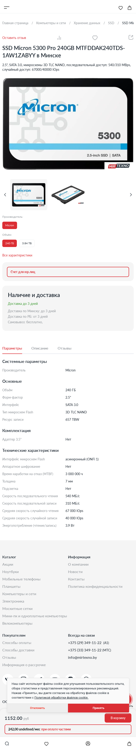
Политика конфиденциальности (95, 586)
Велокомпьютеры (17, 623)
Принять (98, 708)
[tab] (16, 348)
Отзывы (9, 657)
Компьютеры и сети (19, 593)
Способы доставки (18, 650)
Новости (75, 571)
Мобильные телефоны (21, 579)
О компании (78, 564)
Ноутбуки (10, 571)
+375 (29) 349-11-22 (85, 642)
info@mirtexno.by (82, 657)
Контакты (76, 579)
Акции (7, 564)
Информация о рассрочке (24, 664)
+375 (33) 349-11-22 (85, 650)
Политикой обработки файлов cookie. (61, 697)
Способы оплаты (16, 642)
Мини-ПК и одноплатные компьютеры (34, 616)
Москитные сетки (17, 608)
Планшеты (11, 586)
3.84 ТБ (27, 243)
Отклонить (37, 708)
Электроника (13, 601)
